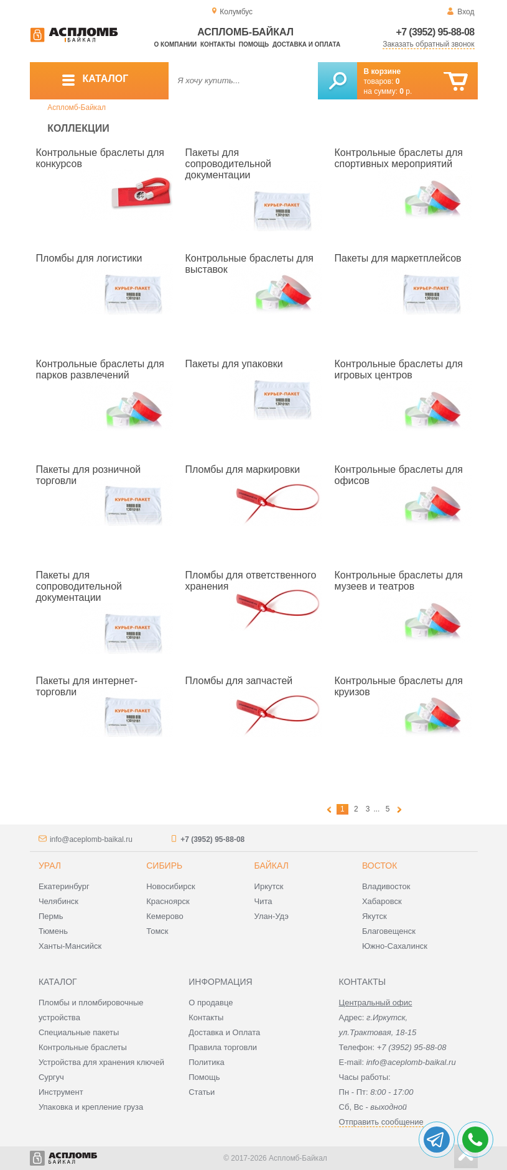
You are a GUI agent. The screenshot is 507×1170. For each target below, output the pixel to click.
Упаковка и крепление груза (91, 1107)
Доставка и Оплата (224, 1032)
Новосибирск (170, 886)
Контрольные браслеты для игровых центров (399, 369)
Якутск (374, 916)
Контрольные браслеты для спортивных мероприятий (399, 158)
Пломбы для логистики (89, 258)
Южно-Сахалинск (394, 946)
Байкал (271, 866)
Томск (157, 931)
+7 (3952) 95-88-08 (435, 32)
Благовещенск (389, 931)
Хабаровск (382, 901)
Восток (379, 866)
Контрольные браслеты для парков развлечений (100, 369)
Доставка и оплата (306, 44)
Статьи (201, 1092)
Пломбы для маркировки (242, 469)
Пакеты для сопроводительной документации (228, 163)
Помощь (254, 44)
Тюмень (53, 931)
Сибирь (164, 866)
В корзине (382, 71)
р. (405, 91)
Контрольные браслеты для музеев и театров (399, 581)
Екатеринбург (64, 886)
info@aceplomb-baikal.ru (91, 839)
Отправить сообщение (381, 1122)
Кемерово (164, 916)
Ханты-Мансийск (70, 946)
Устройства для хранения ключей (101, 1062)
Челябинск (58, 901)
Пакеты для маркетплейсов (398, 258)
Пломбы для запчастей (239, 680)
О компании (175, 44)
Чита (263, 901)
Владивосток (386, 886)
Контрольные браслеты (83, 1047)
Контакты (217, 44)
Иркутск (269, 886)
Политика (206, 1062)
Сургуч (51, 1077)
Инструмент (61, 1092)
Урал (50, 866)
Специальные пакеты (79, 1032)
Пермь (51, 916)
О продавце (210, 1002)
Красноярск (167, 901)
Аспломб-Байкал (76, 107)
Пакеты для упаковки (234, 364)
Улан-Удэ (271, 916)
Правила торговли (222, 1047)
